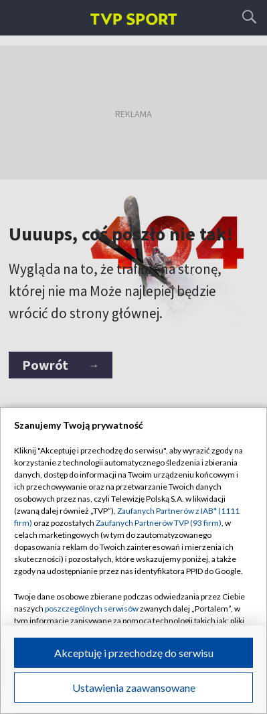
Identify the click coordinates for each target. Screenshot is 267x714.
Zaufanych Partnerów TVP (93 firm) (158, 523)
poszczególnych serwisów (92, 608)
